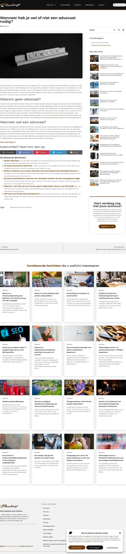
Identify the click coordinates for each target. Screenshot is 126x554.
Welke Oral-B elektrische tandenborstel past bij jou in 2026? (111, 154)
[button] (120, 533)
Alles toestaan (77, 547)
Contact (101, 5)
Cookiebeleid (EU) (49, 526)
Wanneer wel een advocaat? (101, 45)
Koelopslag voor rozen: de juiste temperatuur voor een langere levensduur (78, 458)
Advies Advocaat (11, 161)
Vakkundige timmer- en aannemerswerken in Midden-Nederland (111, 350)
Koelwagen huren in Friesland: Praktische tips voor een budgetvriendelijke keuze (111, 458)
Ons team (46, 508)
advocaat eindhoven (25, 207)
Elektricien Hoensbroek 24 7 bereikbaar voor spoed (109, 83)
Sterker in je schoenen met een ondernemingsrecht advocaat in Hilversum (110, 404)
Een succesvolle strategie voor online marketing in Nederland (79, 350)
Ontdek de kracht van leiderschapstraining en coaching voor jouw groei (109, 295)
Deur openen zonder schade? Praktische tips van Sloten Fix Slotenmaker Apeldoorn (110, 137)
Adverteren (89, 5)
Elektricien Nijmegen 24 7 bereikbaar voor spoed (108, 101)
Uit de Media (65, 5)
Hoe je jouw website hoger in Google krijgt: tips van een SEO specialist (14, 350)
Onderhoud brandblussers (13, 401)
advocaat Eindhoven (58, 115)
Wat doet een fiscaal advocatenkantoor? (22, 194)
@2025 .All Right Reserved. (16, 546)
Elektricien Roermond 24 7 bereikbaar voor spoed (109, 118)
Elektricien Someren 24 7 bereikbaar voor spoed (112, 109)
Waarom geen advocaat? (100, 42)
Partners (77, 5)
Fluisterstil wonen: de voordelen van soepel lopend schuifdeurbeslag (112, 74)
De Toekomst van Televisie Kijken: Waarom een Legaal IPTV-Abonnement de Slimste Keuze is (111, 57)
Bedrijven (5, 26)
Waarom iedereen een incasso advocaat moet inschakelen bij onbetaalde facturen (40, 171)
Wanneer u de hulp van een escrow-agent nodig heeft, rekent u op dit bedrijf (38, 186)
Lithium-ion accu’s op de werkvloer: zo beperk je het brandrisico (112, 163)
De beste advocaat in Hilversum (18, 166)
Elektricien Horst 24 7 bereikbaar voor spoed (111, 92)
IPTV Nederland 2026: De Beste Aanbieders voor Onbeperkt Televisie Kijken (110, 172)
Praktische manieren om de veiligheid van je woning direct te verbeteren (111, 66)
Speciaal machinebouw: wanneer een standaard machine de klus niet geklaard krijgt (42, 178)
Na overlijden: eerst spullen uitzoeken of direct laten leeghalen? (112, 127)
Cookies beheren (112, 547)
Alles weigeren (95, 547)
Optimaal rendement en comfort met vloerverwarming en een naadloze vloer (111, 181)
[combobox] (119, 4)
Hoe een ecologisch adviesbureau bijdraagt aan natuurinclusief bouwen (45, 404)
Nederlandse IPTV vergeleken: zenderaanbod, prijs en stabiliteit (111, 145)
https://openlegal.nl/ (8, 142)
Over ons (51, 5)
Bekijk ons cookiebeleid (83, 541)
